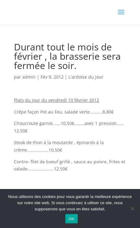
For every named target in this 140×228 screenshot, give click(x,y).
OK (71, 219)
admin (29, 77)
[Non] (132, 208)
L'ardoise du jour (85, 77)
